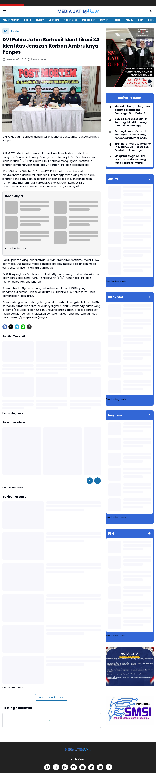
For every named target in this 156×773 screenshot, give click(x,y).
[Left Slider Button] (90, 480)
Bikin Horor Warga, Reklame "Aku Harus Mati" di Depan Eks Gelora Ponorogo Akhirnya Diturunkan (133, 147)
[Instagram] (65, 767)
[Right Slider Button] (153, 20)
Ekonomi (54, 19)
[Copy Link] (29, 326)
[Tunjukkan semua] (149, 179)
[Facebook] (4, 326)
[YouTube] (73, 767)
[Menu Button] (4, 11)
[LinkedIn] (100, 767)
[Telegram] (17, 326)
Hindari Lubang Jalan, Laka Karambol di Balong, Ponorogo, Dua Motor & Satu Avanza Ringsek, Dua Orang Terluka (132, 110)
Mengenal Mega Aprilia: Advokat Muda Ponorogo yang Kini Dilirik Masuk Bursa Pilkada (131, 159)
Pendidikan (88, 19)
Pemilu (129, 19)
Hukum (40, 19)
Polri (140, 19)
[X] (10, 326)
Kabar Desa (71, 19)
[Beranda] (5, 31)
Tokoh (117, 19)
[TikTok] (91, 767)
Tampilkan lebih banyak (52, 697)
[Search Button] (151, 11)
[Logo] (78, 749)
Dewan (104, 19)
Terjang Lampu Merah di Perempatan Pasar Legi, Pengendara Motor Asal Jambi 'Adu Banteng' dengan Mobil (130, 135)
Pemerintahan (10, 19)
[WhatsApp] (23, 326)
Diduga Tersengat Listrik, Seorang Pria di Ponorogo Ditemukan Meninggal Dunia (131, 122)
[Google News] (82, 767)
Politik (27, 19)
